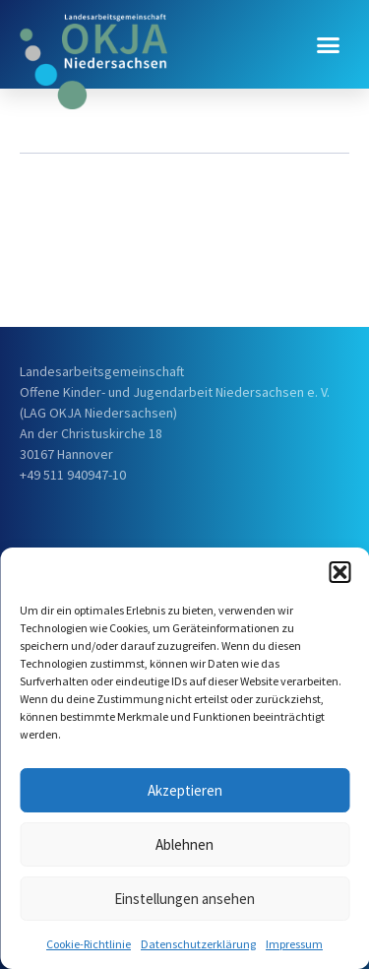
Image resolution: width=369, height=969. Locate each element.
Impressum (294, 944)
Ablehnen (184, 844)
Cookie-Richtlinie (88, 944)
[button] (339, 572)
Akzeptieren (185, 790)
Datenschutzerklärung (198, 944)
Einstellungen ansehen (184, 898)
